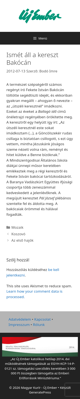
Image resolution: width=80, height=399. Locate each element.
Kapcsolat (42, 319)
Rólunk (39, 324)
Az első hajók (22, 240)
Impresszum (19, 324)
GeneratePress (40, 392)
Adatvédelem (20, 319)
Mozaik (17, 227)
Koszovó (18, 233)
